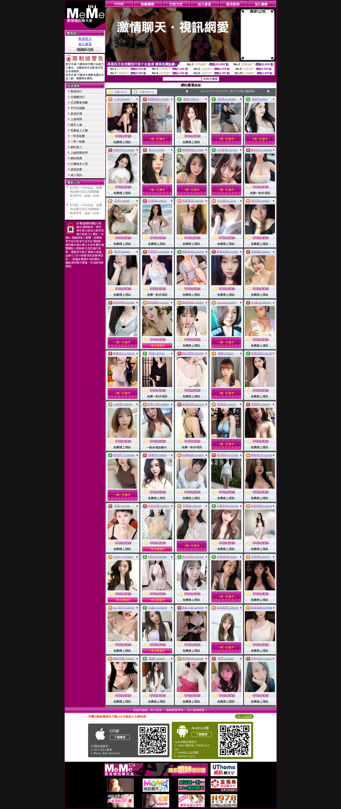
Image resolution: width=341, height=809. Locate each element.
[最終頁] (250, 91)
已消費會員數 (79, 102)
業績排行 (76, 91)
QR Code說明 (244, 716)
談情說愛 (76, 169)
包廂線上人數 (79, 130)
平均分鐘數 (77, 108)
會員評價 (76, 113)
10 (222, 91)
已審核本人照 (79, 164)
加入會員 (85, 44)
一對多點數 (77, 136)
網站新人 (76, 147)
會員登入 (85, 39)
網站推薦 (76, 158)
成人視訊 (76, 175)
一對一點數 (77, 141)
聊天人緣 (76, 124)
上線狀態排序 (79, 152)
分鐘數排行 (77, 97)
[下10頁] (239, 91)
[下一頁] (229, 91)
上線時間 (76, 119)
